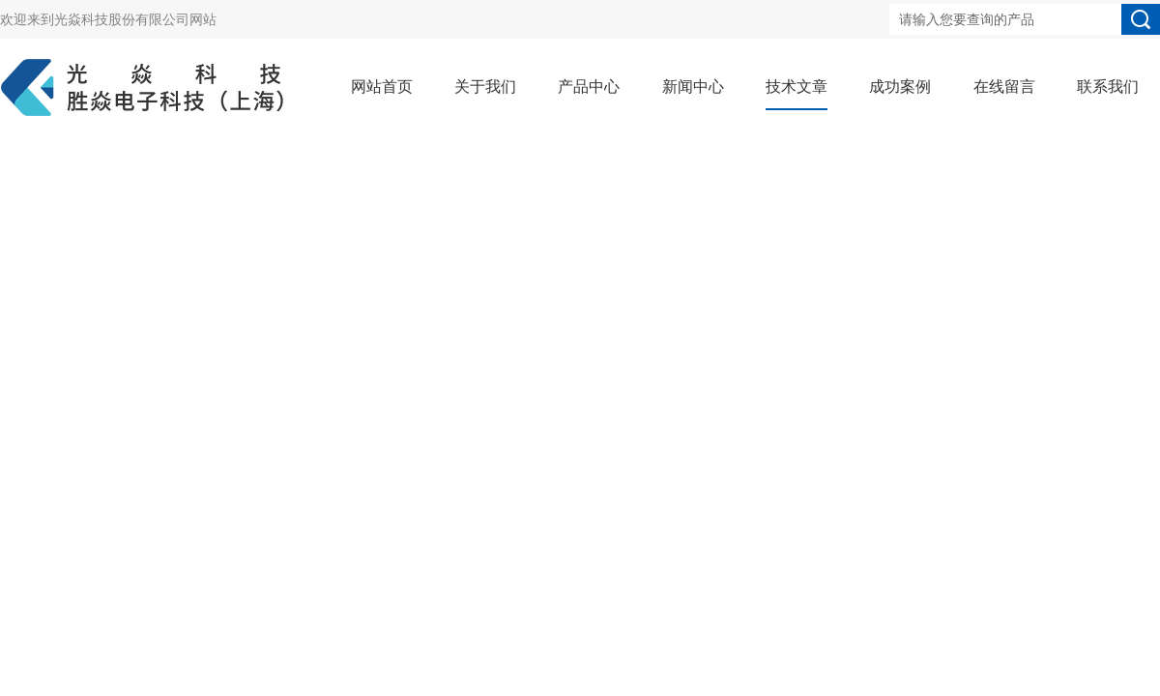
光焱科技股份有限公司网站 (135, 19)
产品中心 (589, 86)
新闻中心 (693, 86)
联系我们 (1108, 86)
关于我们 (485, 86)
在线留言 (1004, 86)
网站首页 (382, 86)
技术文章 (796, 86)
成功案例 (900, 86)
